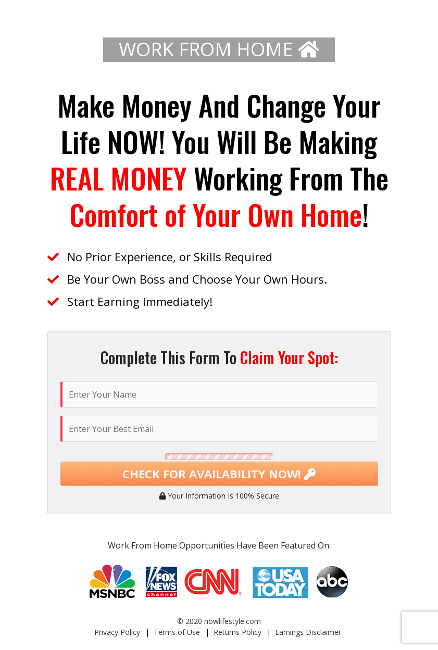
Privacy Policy (117, 632)
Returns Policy (237, 632)
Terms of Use (177, 632)
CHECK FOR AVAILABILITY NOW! (219, 473)
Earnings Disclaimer (308, 632)
